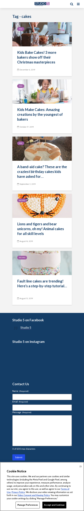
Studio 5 (25, 327)
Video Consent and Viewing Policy (34, 495)
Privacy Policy (18, 492)
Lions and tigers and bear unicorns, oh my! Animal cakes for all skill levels (40, 229)
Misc (20, 29)
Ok (80, 466)
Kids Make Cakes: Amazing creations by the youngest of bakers (40, 114)
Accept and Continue (54, 505)
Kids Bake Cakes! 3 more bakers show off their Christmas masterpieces (36, 57)
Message (21, 412)
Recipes (22, 200)
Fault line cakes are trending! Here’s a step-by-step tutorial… (42, 283)
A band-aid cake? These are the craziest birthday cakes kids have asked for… (42, 172)
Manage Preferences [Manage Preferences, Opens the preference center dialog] (27, 505)
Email (20, 401)
